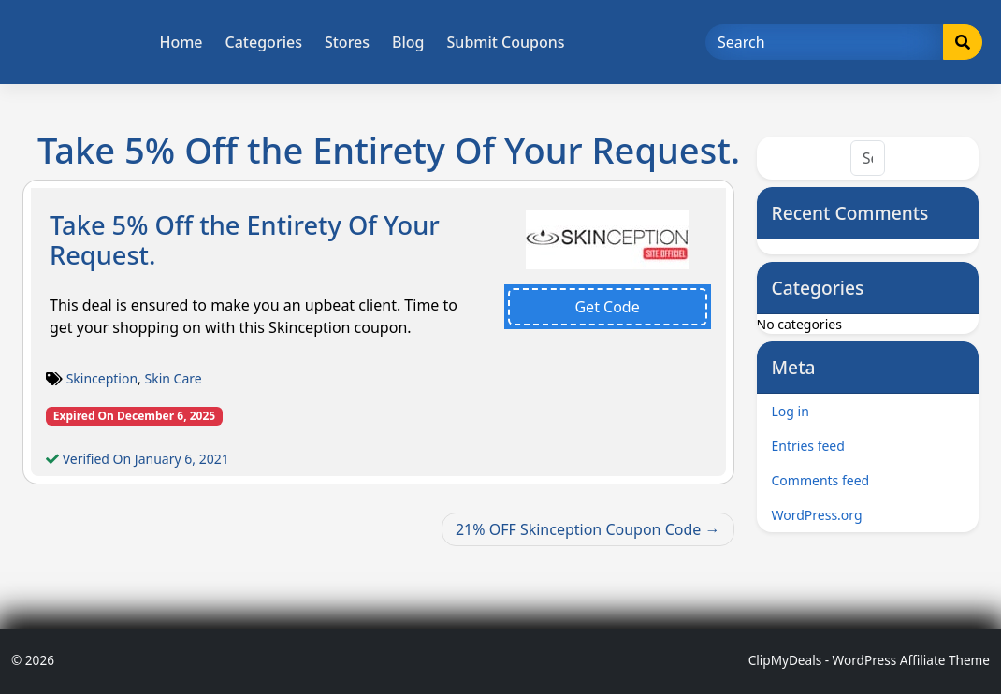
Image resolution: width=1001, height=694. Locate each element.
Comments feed (821, 480)
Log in (790, 411)
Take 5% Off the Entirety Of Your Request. (245, 240)
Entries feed (808, 446)
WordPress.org (817, 515)
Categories (263, 42)
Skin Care (173, 378)
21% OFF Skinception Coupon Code (578, 529)
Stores (347, 42)
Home (180, 42)
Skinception (102, 378)
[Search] (824, 42)
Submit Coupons (506, 42)
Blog (408, 42)
